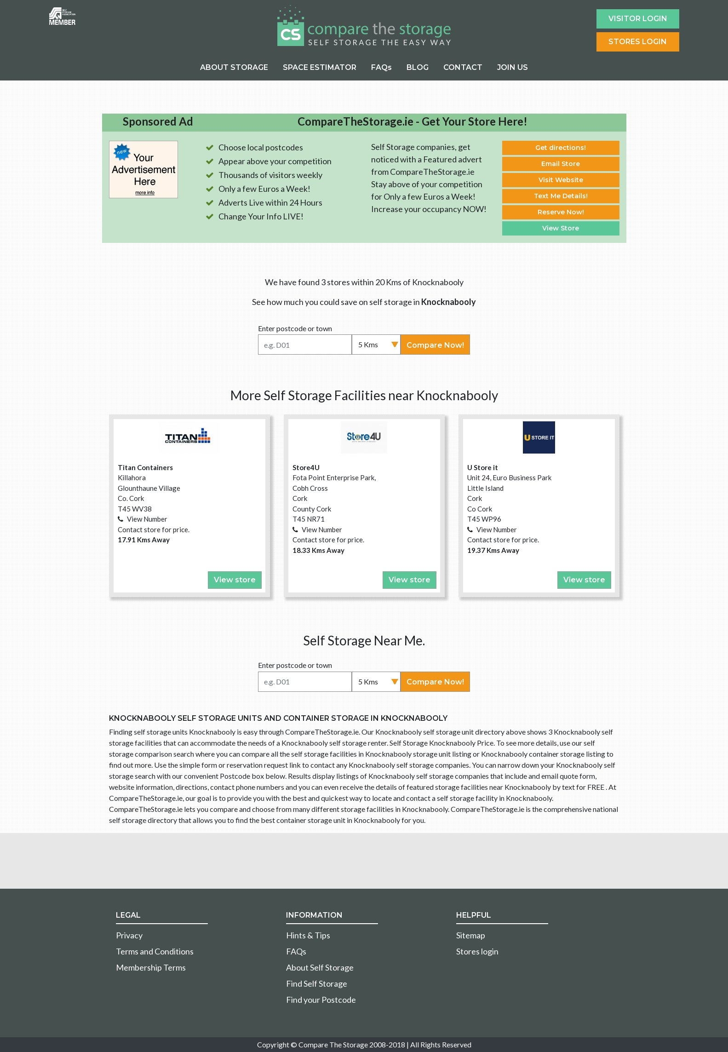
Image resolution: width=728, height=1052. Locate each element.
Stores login (477, 951)
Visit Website (561, 180)
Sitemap (470, 935)
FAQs (381, 67)
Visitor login (637, 18)
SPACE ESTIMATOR (319, 67)
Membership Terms (151, 967)
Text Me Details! (561, 196)
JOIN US (512, 67)
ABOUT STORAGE (234, 67)
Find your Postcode (321, 1000)
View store (235, 579)
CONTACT (462, 67)
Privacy (129, 935)
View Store (560, 228)
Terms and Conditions (155, 951)
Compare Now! (435, 345)
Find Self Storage (316, 983)
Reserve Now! (561, 212)
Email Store (560, 164)
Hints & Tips (308, 935)
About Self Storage (320, 967)
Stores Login (637, 41)
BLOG (418, 67)
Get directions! (560, 148)
